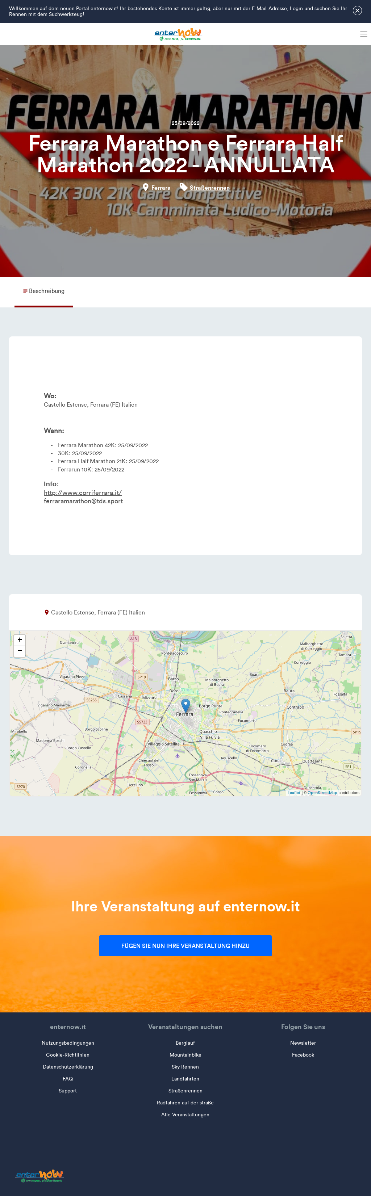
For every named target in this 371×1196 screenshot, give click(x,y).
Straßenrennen (210, 187)
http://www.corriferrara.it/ (83, 493)
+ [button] (19, 640)
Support (68, 1091)
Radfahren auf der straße (185, 1103)
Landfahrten (185, 1079)
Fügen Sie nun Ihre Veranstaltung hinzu (185, 945)
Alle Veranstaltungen (185, 1115)
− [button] (19, 651)
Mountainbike (185, 1055)
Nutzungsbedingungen (68, 1043)
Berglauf (185, 1043)
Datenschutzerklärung (68, 1067)
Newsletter (303, 1043)
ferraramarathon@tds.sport (83, 501)
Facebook (303, 1055)
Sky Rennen (185, 1067)
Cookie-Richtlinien (67, 1055)
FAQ (68, 1079)
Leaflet (294, 792)
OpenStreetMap (322, 792)
